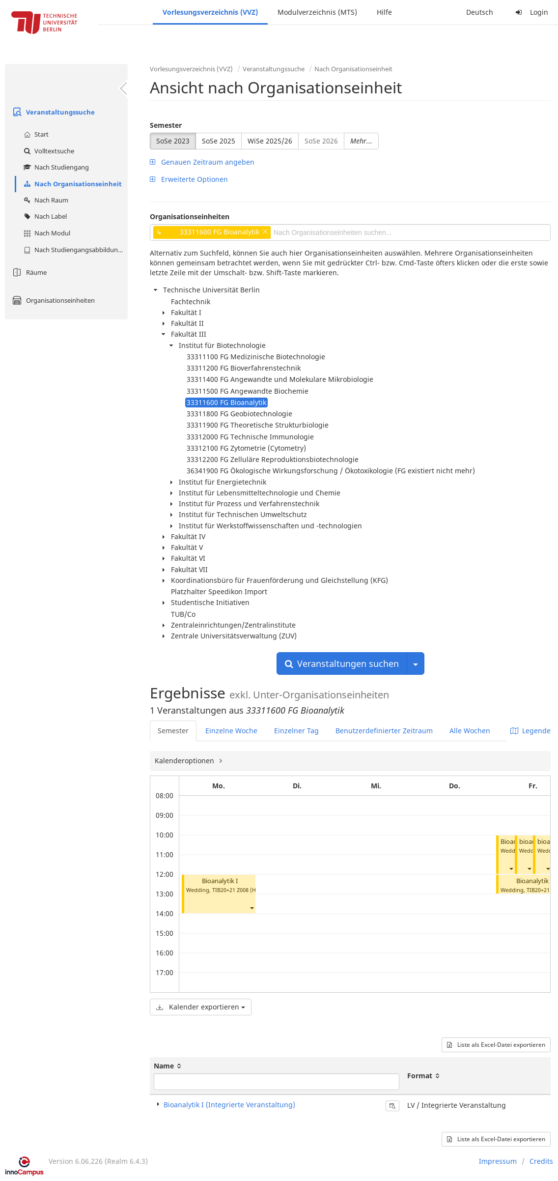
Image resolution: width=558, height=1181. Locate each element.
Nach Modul (45, 233)
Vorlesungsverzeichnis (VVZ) (210, 12)
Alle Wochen (469, 730)
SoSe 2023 (173, 140)
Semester (166, 125)
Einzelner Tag (296, 730)
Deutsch (479, 12)
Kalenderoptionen (185, 760)
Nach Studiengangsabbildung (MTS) (74, 249)
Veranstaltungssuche (52, 112)
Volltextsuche (47, 150)
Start (35, 134)
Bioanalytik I (220, 881)
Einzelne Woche (231, 730)
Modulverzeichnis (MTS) (317, 12)
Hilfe (384, 12)
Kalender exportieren (200, 1006)
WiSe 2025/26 (270, 140)
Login (530, 12)
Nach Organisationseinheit (71, 183)
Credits (541, 1161)
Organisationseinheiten (52, 300)
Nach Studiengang (55, 167)
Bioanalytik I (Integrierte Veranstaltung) (229, 1104)
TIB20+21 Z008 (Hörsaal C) (245, 889)
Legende (530, 730)
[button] (251, 907)
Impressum (498, 1161)
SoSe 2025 (218, 140)
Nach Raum (44, 200)
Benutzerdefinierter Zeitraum (384, 730)
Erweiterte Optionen (189, 179)
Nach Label (44, 216)
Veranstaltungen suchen (342, 663)
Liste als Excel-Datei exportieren (496, 1044)
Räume (28, 272)
